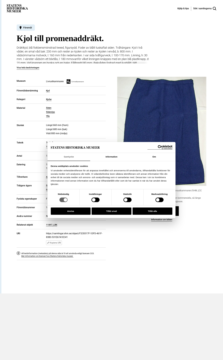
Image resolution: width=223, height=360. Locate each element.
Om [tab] (154, 156)
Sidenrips (50, 112)
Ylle (48, 116)
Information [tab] (111, 156)
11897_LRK (51, 225)
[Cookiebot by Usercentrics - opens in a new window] (159, 147)
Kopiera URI (54, 242)
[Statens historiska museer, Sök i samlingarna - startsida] (17, 8)
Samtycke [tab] (69, 156)
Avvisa (70, 211)
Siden (48, 108)
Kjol (48, 90)
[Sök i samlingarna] (204, 9)
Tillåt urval (111, 211)
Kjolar (49, 99)
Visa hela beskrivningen (28, 67)
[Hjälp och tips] (183, 8)
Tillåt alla (152, 211)
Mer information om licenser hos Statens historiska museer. (47, 256)
